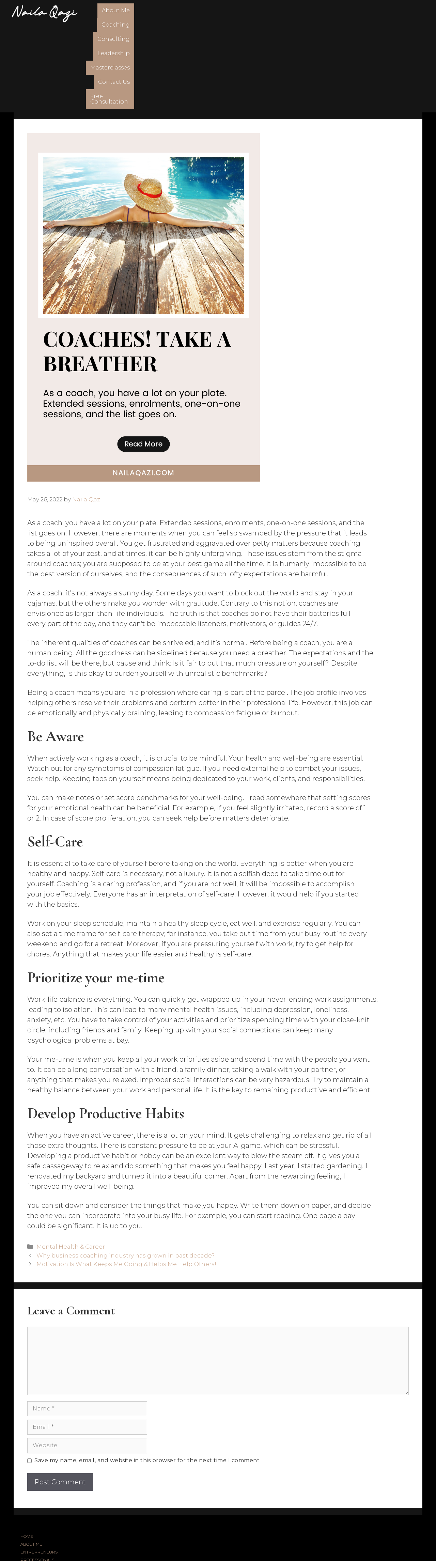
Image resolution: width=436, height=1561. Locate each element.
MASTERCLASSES (37, 1505)
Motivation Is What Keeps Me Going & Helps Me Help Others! (126, 1179)
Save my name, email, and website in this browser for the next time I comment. (147, 1375)
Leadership (254, 13)
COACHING (31, 1482)
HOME (26, 1451)
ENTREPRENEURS (39, 1467)
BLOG (26, 1513)
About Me (137, 13)
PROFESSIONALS (37, 1474)
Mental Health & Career (70, 1161)
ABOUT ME (31, 1459)
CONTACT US (33, 1521)
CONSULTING (33, 1490)
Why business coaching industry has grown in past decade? (125, 1170)
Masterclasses (299, 13)
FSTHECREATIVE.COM (239, 1542)
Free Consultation (394, 13)
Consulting (213, 13)
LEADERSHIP (33, 1498)
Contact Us (343, 13)
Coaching (174, 13)
